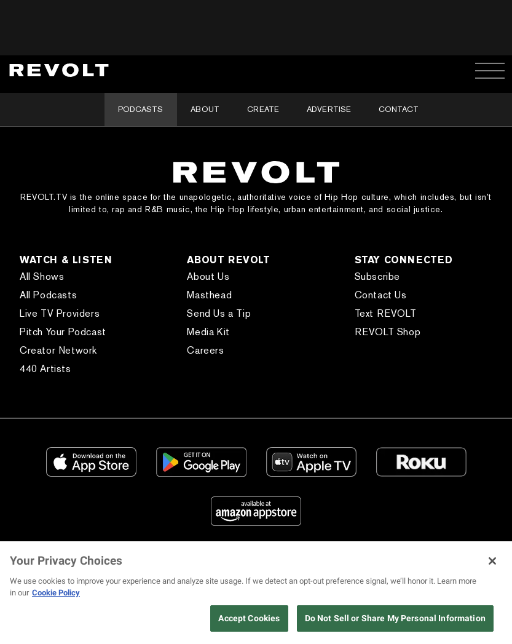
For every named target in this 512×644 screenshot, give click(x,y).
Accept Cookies (249, 618)
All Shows (42, 276)
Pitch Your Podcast (63, 331)
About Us (208, 276)
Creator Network (58, 350)
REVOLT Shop (388, 331)
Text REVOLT (386, 313)
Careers (205, 350)
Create (263, 109)
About (205, 109)
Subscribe (377, 276)
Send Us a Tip (219, 313)
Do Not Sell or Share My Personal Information (395, 618)
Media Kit (208, 331)
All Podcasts (48, 294)
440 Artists (45, 368)
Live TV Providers (60, 313)
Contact (399, 109)
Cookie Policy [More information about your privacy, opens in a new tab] (56, 592)
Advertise (329, 109)
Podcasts (140, 109)
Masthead (209, 294)
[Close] (492, 560)
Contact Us (381, 294)
